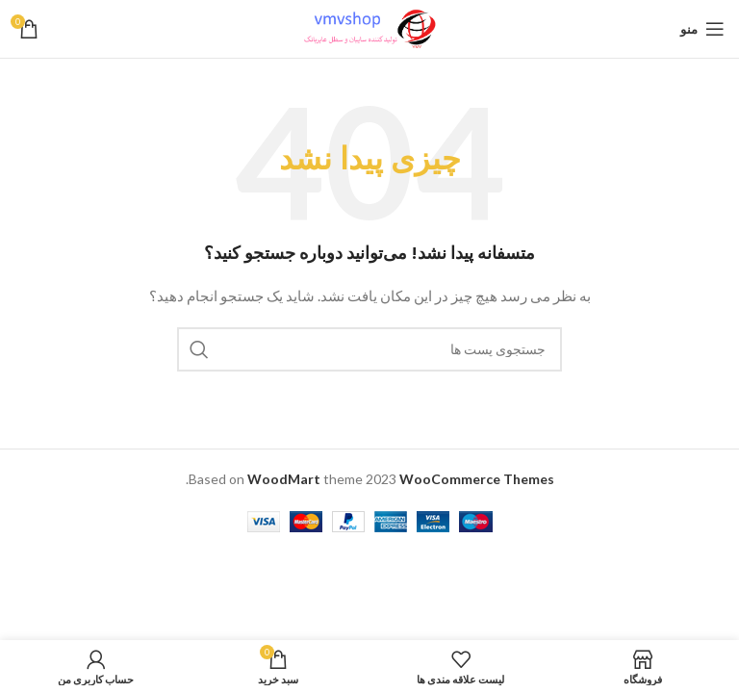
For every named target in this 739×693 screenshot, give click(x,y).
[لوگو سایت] (369, 27)
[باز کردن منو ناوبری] (702, 29)
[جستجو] (369, 349)
